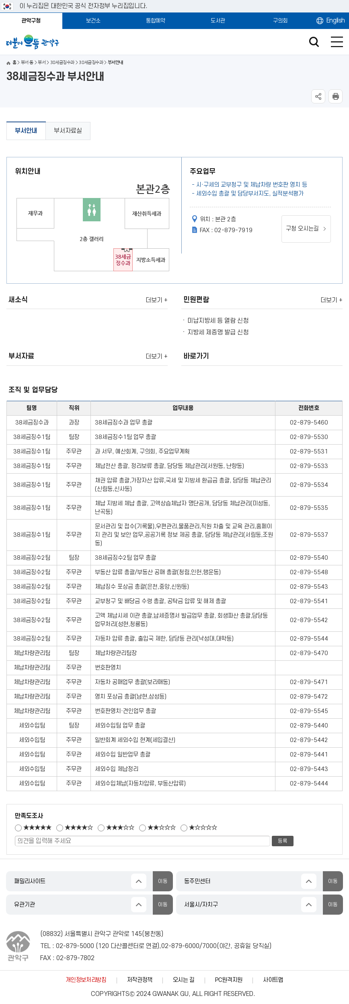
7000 (209, 946)
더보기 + (157, 300)
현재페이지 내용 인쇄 (335, 96)
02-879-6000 (180, 946)
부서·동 (27, 62)
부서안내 (26, 130)
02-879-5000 (75, 946)
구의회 (280, 21)
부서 (41, 62)
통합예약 (155, 21)
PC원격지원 (228, 980)
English (335, 20)
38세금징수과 (62, 62)
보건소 (93, 21)
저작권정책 (139, 980)
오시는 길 (184, 980)
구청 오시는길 (302, 228)
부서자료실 (68, 130)
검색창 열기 (314, 42)
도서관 (218, 21)
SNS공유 (318, 96)
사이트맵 (273, 980)
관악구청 (31, 21)
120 (103, 946)
